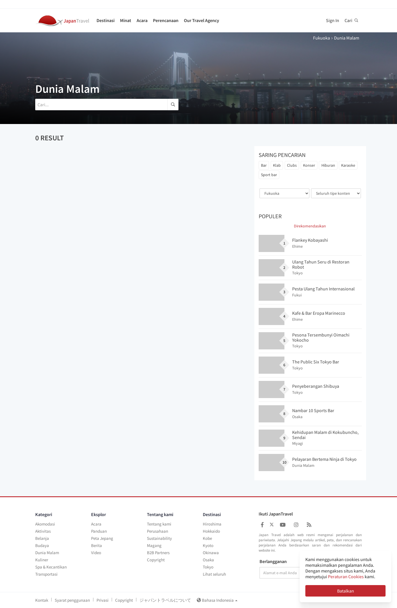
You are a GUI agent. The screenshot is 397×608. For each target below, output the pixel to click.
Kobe (207, 538)
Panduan (99, 531)
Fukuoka (321, 38)
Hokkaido (211, 531)
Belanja (42, 538)
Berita (96, 545)
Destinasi (106, 20)
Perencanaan (165, 20)
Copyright (156, 559)
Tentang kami (159, 524)
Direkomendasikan (310, 226)
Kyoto (208, 545)
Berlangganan (273, 561)
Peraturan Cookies (346, 576)
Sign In (332, 20)
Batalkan (345, 591)
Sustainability (159, 538)
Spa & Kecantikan (51, 567)
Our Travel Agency (201, 20)
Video (96, 552)
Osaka (208, 559)
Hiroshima (212, 524)
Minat (125, 20)
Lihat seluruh (214, 574)
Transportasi (46, 574)
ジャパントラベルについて (165, 600)
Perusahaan (157, 531)
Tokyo (208, 567)
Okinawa (211, 552)
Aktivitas (43, 531)
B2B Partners (158, 552)
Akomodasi (45, 524)
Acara (142, 20)
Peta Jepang (102, 538)
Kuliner (41, 559)
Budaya (42, 545)
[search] (172, 104)
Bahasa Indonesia (217, 600)
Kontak (41, 600)
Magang (154, 545)
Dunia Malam (47, 552)
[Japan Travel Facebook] (262, 525)
